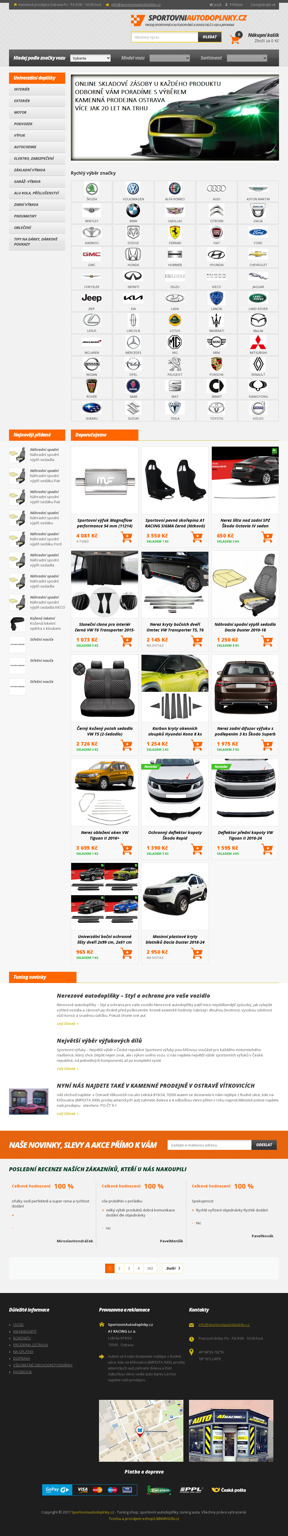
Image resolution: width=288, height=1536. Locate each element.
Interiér (22, 89)
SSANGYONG (258, 389)
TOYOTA (216, 410)
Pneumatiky (25, 216)
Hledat (210, 36)
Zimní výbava (26, 204)
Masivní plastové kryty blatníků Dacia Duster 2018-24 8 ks (175, 939)
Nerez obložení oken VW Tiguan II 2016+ (104, 835)
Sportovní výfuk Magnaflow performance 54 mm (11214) (104, 523)
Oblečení (22, 227)
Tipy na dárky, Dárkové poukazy (35, 242)
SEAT (175, 389)
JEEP (92, 301)
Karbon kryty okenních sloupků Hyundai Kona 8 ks (175, 731)
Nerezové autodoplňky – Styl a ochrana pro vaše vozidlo (133, 995)
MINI (216, 345)
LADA (175, 301)
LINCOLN (133, 323)
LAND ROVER (258, 301)
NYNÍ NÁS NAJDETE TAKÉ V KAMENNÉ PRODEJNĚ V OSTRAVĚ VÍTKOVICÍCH (156, 1085)
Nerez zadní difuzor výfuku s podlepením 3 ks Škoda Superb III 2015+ (245, 731)
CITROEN (216, 213)
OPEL (133, 367)
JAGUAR (258, 279)
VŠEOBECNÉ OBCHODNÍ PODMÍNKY (43, 1365)
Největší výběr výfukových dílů (99, 1040)
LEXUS (92, 323)
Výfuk (19, 135)
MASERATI (216, 323)
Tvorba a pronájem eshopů (132, 1518)
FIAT (216, 235)
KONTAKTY (22, 1338)
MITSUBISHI (258, 345)
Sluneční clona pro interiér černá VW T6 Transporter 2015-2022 (105, 627)
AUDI (216, 191)
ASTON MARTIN (258, 191)
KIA (133, 301)
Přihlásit (236, 4)
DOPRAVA (21, 1358)
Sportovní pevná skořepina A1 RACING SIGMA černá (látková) (175, 523)
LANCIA (216, 301)
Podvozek (23, 123)
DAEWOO (92, 235)
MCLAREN (92, 345)
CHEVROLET (258, 257)
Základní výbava (29, 169)
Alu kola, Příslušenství (36, 192)
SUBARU (92, 410)
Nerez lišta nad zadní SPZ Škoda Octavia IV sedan (245, 523)
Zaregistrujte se (263, 4)
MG (175, 345)
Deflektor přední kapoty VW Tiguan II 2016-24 (245, 835)
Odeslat (264, 1144)
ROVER (92, 389)
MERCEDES (133, 345)
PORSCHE (216, 367)
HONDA (133, 257)
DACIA (258, 213)
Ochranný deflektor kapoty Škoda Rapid (175, 835)
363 (150, 1268)
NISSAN (92, 367)
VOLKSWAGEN (133, 191)
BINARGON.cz (167, 1518)
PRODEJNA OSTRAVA (30, 1344)
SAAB (133, 389)
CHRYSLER (92, 279)
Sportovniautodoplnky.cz (92, 1512)
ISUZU (175, 279)
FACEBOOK (22, 1371)
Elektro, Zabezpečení (34, 158)
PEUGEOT (175, 367)
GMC (92, 257)
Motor (20, 112)
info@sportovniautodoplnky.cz (136, 4)
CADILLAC (175, 213)
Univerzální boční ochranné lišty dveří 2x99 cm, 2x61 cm (104, 939)
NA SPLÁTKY (23, 1351)
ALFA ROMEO (175, 191)
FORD (258, 235)
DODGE (133, 235)
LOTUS (175, 323)
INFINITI (133, 279)
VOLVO (258, 410)
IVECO (216, 279)
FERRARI (175, 235)
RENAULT (258, 367)
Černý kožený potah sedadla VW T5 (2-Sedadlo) (105, 731)
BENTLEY (92, 213)
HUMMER (175, 257)
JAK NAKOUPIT (25, 1331)
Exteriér (22, 100)
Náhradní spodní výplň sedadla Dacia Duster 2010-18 (245, 627)
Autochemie (25, 146)
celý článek (66, 1023)
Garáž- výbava (27, 181)
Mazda (258, 323)
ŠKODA (92, 191)
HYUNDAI (216, 257)
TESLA (175, 410)
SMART (216, 389)
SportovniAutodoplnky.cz (189, 21)
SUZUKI (133, 410)
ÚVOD (18, 1324)
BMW (133, 213)
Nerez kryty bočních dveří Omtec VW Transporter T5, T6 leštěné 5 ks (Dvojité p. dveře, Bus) (175, 627)
